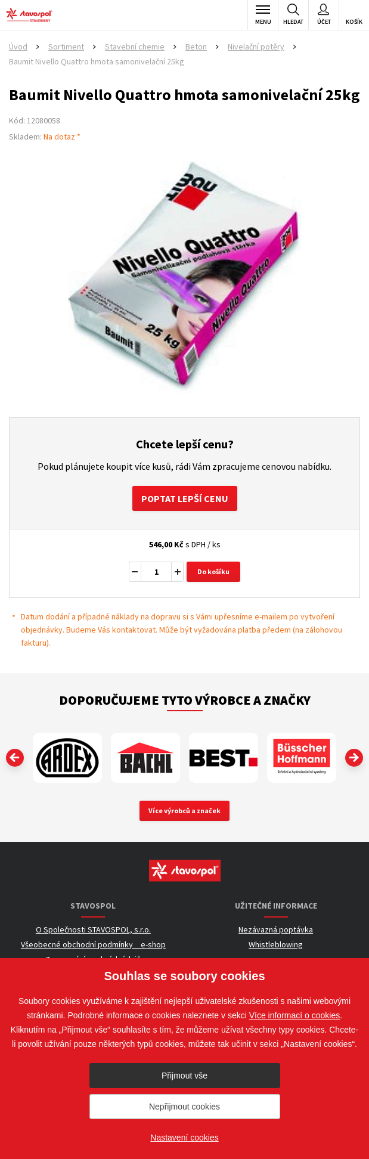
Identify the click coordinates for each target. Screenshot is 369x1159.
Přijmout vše (184, 1075)
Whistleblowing (276, 944)
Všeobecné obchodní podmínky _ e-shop (93, 944)
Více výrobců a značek (184, 810)
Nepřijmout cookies (184, 1106)
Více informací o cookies (294, 1015)
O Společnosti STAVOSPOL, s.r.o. (93, 929)
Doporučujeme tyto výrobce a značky (185, 700)
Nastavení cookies (184, 1137)
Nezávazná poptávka (275, 929)
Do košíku (213, 571)
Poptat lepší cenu (184, 498)
